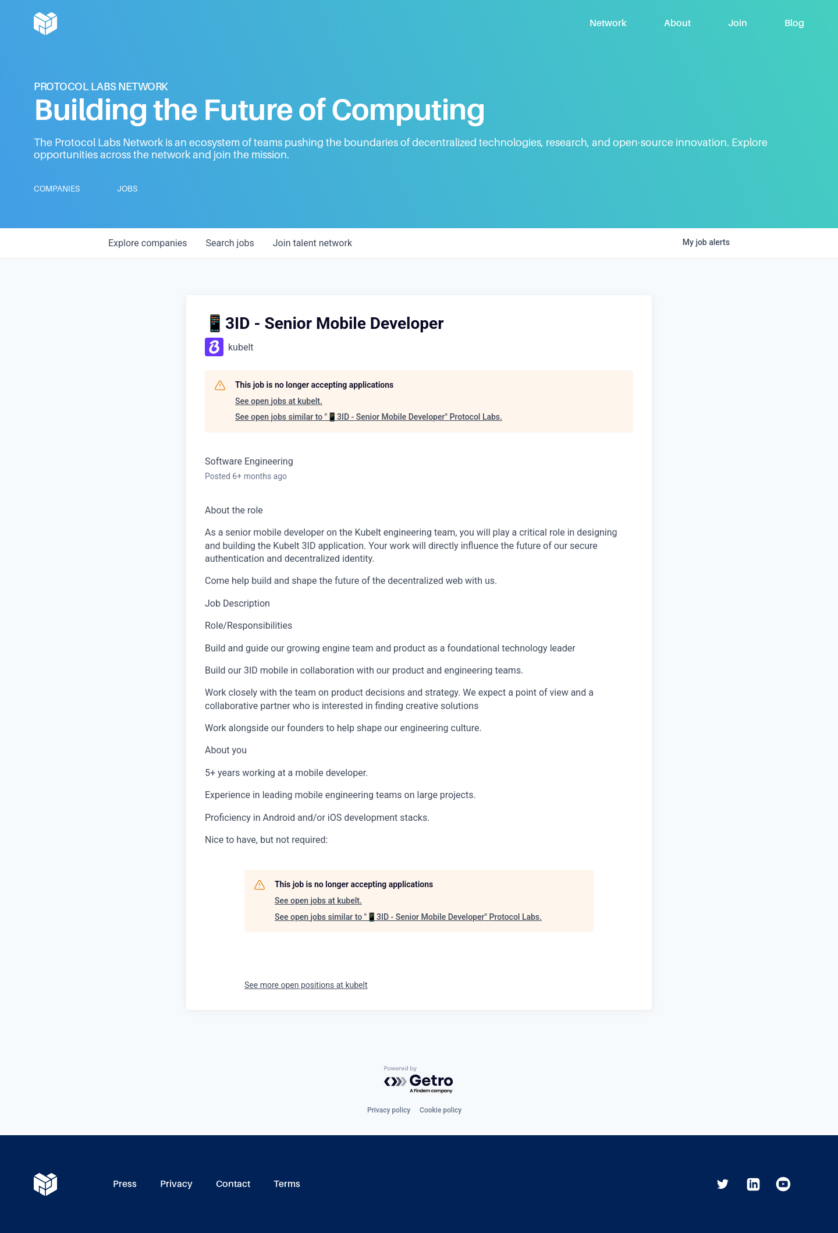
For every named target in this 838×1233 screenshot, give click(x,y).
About (677, 23)
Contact (233, 1183)
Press (125, 1183)
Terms (287, 1183)
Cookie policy (440, 1110)
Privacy (176, 1183)
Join (737, 23)
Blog (794, 23)
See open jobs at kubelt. (278, 401)
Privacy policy (388, 1110)
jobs (229, 243)
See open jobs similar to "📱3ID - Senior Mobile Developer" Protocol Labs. (368, 416)
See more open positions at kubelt (306, 985)
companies (147, 243)
